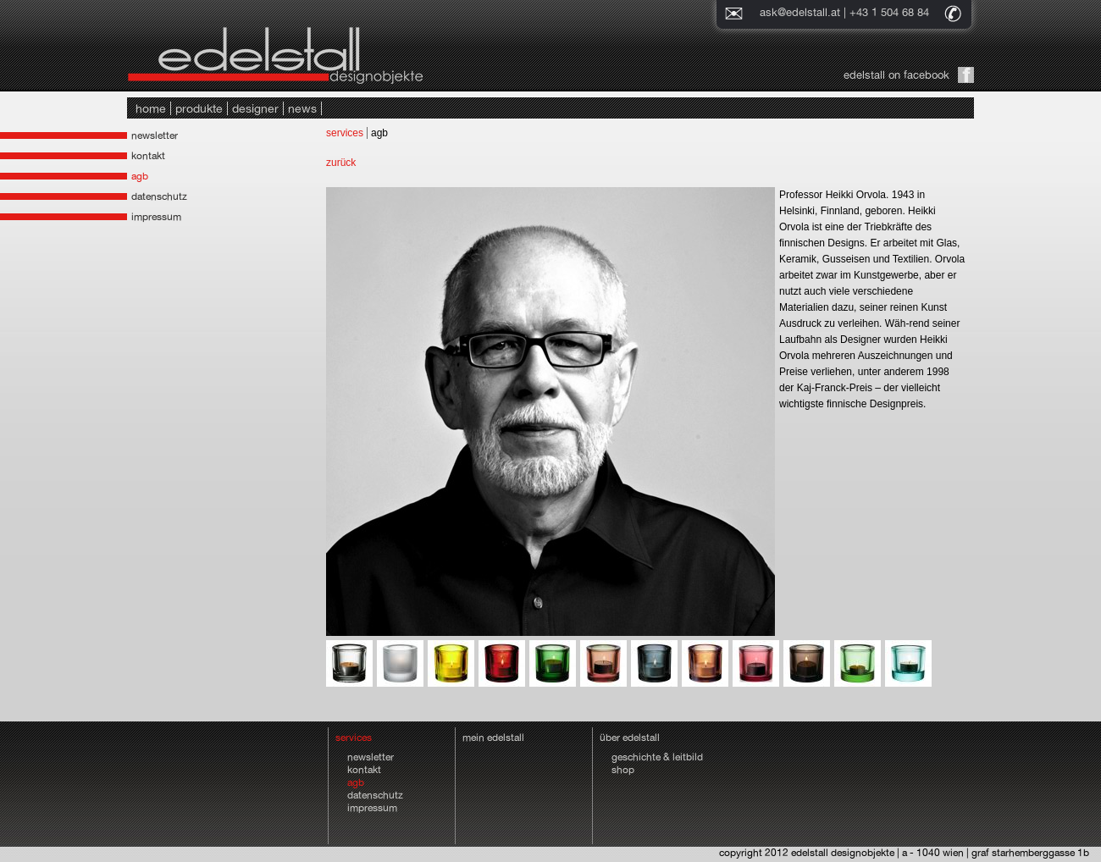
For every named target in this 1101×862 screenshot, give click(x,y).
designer (255, 108)
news (302, 108)
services (344, 133)
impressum (156, 217)
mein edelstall (493, 737)
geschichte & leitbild (657, 757)
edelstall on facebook (896, 75)
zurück (341, 163)
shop (622, 770)
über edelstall (630, 737)
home (151, 108)
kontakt (148, 156)
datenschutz (159, 196)
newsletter (154, 135)
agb (139, 176)
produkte (199, 108)
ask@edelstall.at (800, 12)
